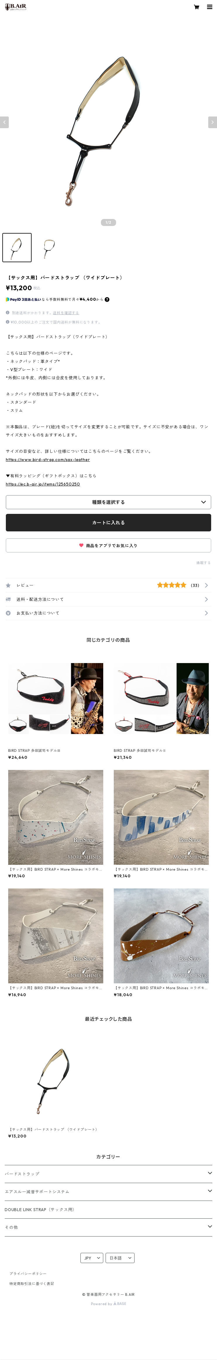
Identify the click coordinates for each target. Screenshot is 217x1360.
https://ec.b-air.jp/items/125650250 (43, 484)
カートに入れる (108, 523)
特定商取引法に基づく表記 (31, 1283)
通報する (203, 563)
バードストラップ (22, 1174)
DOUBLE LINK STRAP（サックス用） (41, 1209)
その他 (11, 1227)
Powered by (108, 1304)
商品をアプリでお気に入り (108, 545)
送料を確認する (66, 313)
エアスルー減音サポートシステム (37, 1191)
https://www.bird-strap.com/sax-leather (48, 459)
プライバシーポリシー (28, 1274)
